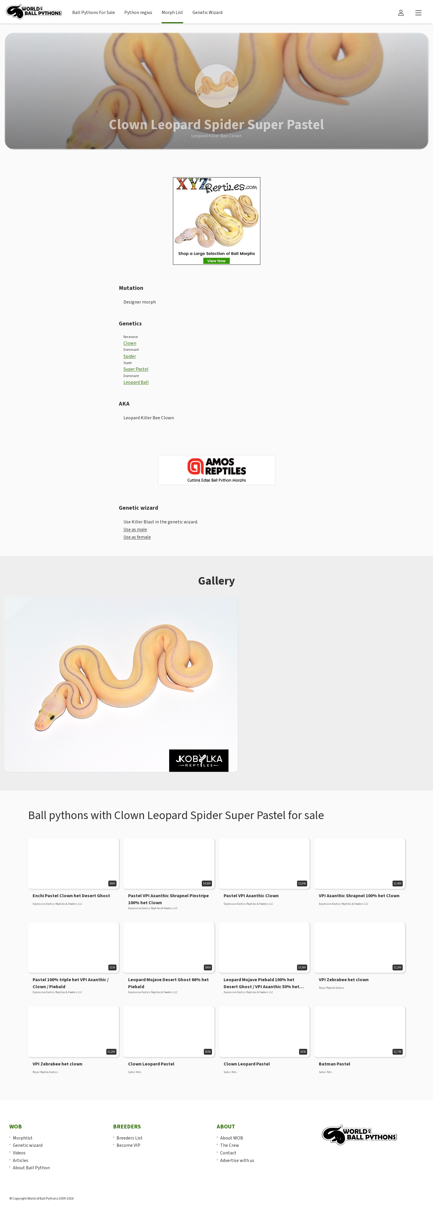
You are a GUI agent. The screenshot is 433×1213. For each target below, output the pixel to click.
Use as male (135, 529)
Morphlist (23, 1138)
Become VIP (128, 1145)
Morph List (172, 12)
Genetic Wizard (207, 12)
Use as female (137, 537)
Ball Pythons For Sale (93, 12)
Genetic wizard (28, 1145)
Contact (228, 1153)
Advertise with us (237, 1160)
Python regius (138, 12)
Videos (19, 1153)
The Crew (229, 1145)
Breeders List (129, 1138)
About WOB (231, 1138)
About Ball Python (31, 1168)
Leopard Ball (136, 382)
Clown (129, 343)
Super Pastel (136, 369)
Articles (20, 1160)
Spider (129, 356)
